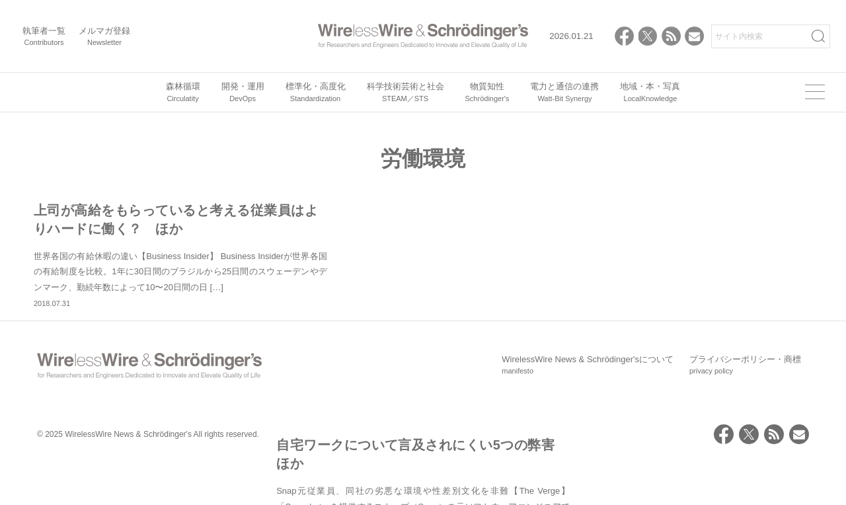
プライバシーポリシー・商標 (745, 410)
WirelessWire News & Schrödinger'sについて (587, 410)
